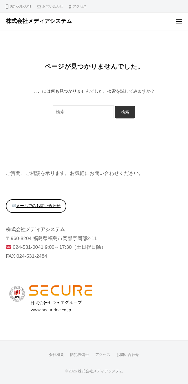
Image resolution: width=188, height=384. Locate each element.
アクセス (80, 6)
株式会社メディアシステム (39, 21)
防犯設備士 (79, 354)
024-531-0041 (28, 247)
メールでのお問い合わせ (36, 206)
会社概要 (56, 354)
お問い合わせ (52, 6)
